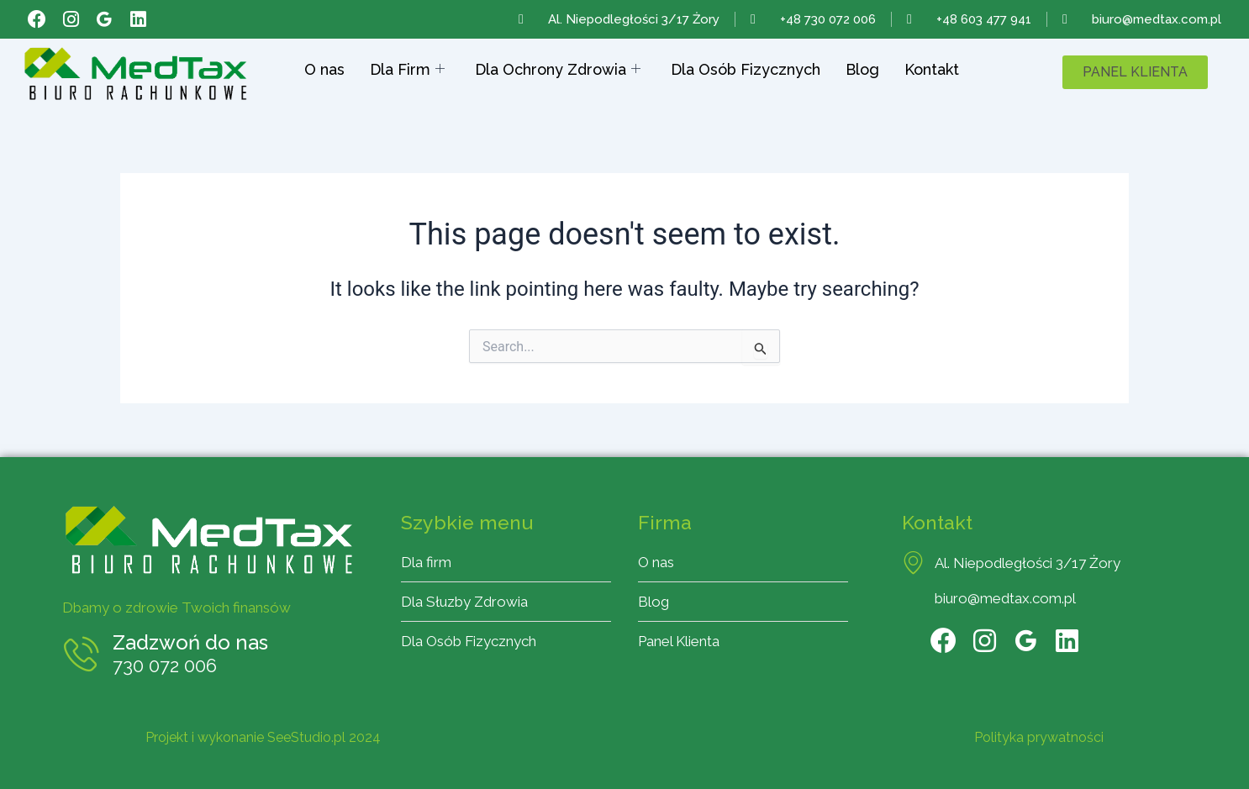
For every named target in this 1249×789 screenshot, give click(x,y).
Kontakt (931, 69)
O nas (324, 69)
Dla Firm (407, 70)
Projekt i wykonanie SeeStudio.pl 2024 (263, 737)
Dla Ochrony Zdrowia (557, 70)
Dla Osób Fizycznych (745, 69)
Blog (862, 69)
